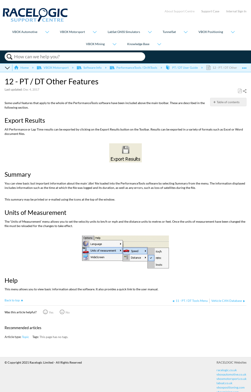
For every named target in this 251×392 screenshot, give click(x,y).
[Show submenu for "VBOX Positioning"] (233, 32)
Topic (25, 337)
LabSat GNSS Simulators (124, 32)
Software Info (89, 67)
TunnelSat (169, 32)
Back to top (12, 300)
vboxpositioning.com (230, 387)
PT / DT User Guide (181, 67)
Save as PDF (240, 91)
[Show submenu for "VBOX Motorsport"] (95, 32)
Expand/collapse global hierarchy (7, 68)
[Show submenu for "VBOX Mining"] (114, 44)
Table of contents (228, 102)
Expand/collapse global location (244, 66)
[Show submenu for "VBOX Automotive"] (47, 32)
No (68, 312)
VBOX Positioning (210, 32)
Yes (51, 312)
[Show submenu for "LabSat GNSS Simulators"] (150, 32)
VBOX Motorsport (72, 32)
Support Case (210, 11)
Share (244, 91)
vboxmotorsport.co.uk (231, 379)
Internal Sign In (236, 11)
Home (21, 67)
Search (9, 57)
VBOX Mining (95, 44)
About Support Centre (180, 11)
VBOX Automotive (24, 32)
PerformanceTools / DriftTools (134, 67)
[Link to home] (35, 21)
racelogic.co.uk (226, 370)
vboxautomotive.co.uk (231, 374)
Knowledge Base (138, 44)
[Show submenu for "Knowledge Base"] (159, 44)
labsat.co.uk (224, 383)
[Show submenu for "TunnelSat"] (186, 32)
